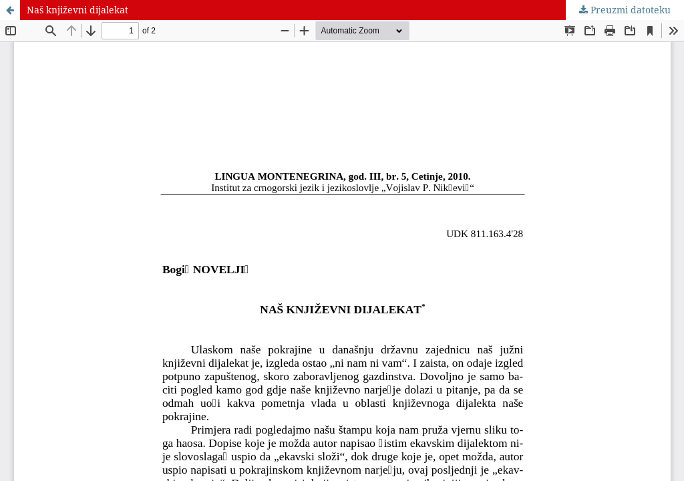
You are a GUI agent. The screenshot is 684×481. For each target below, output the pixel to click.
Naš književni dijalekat (77, 9)
